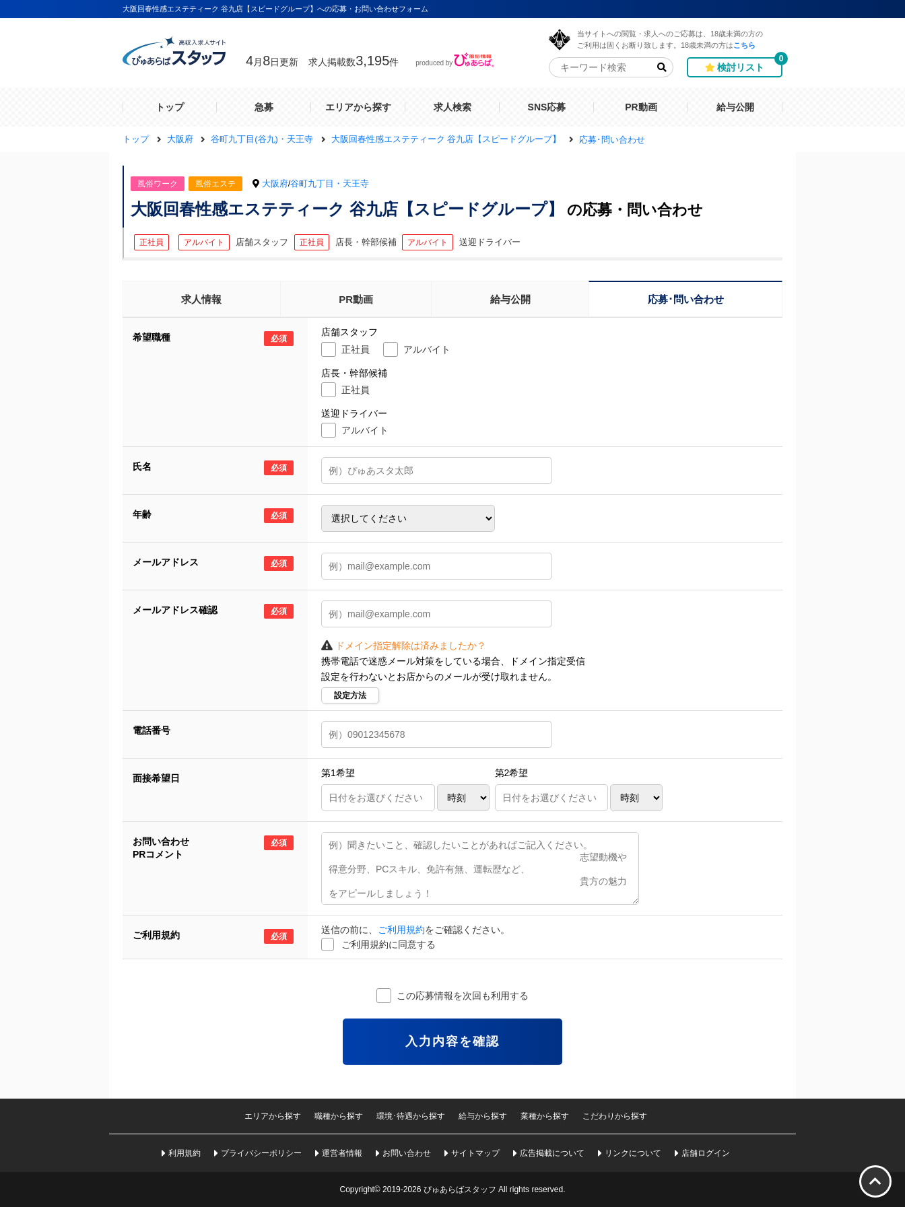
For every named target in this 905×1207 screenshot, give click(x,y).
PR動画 (356, 299)
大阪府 (275, 183)
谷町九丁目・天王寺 (329, 183)
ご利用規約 (401, 929)
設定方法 (350, 695)
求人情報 (201, 299)
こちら (744, 44)
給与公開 (510, 299)
